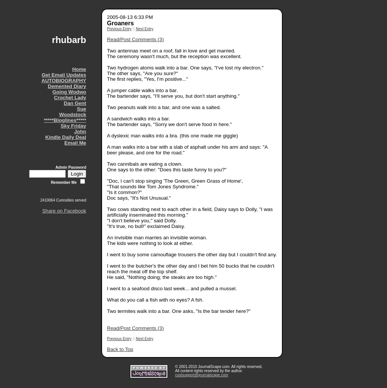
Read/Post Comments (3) (135, 39)
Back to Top (120, 349)
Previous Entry (119, 29)
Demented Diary (67, 86)
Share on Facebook (64, 211)
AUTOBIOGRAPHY (64, 80)
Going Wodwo (69, 92)
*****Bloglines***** (65, 120)
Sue (81, 109)
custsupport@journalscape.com (201, 375)
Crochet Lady (70, 97)
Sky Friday (73, 126)
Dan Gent (75, 103)
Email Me (75, 143)
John (80, 131)
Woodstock (72, 114)
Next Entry (144, 29)
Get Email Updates (64, 75)
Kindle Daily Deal (65, 137)
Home (79, 69)
